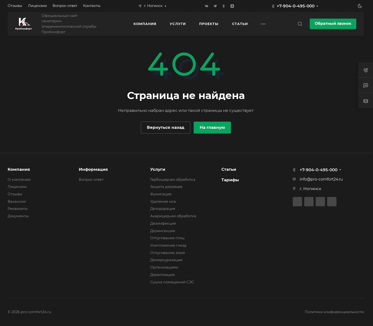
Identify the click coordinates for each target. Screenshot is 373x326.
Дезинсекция (162, 231)
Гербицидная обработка (172, 179)
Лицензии (17, 187)
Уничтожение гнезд (168, 245)
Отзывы (15, 194)
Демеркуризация (166, 260)
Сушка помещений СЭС (172, 282)
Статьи (228, 169)
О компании (19, 179)
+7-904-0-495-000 (295, 6)
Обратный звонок (333, 23)
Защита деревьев (166, 187)
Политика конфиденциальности (334, 312)
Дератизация (162, 275)
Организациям (164, 267)
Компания (19, 169)
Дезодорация (162, 209)
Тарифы (230, 179)
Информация (93, 169)
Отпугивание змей (167, 253)
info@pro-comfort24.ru (321, 179)
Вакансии (17, 201)
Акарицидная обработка (173, 216)
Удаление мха (163, 201)
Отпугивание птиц (167, 238)
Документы (18, 216)
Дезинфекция (163, 223)
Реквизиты (18, 209)
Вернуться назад (165, 127)
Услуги (157, 169)
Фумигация (160, 194)
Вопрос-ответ (91, 179)
